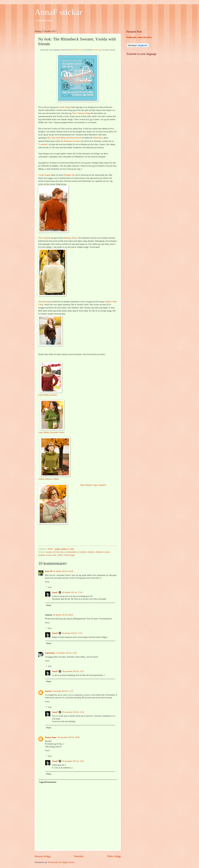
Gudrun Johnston (45, 479)
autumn (49, 552)
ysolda (59, 555)
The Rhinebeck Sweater (70, 141)
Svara (47, 582)
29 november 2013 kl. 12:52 (73, 761)
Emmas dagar (51, 737)
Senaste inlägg (42, 856)
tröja (54, 555)
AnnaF (55, 592)
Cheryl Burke (43, 395)
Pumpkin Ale (69, 175)
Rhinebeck (98, 138)
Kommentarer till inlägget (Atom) (61, 862)
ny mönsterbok (70, 552)
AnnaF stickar (58, 12)
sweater (49, 555)
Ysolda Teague (97, 50)
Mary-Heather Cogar (88, 485)
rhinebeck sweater (103, 552)
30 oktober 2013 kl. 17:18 (72, 592)
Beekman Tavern (70, 238)
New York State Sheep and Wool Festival (64, 138)
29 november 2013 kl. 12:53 (73, 671)
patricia (48, 691)
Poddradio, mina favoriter (139, 37)
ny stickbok (81, 552)
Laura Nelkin (43, 432)
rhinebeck (91, 552)
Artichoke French (57, 432)
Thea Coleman (44, 238)
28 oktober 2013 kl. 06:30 (63, 571)
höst (58, 552)
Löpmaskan (50, 653)
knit (62, 552)
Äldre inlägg (114, 856)
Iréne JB (48, 571)
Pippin (56, 479)
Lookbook (43, 144)
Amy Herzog (43, 301)
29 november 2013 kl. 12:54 (73, 712)
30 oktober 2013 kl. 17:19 (72, 633)
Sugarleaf (102, 485)
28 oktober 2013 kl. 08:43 (63, 615)
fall (54, 552)
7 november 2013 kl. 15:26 (66, 653)
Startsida (78, 856)
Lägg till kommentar (47, 782)
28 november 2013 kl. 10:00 (68, 737)
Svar (50, 587)
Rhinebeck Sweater (78, 50)
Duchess (53, 395)
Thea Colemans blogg (81, 113)
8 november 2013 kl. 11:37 (62, 691)
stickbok (41, 555)
